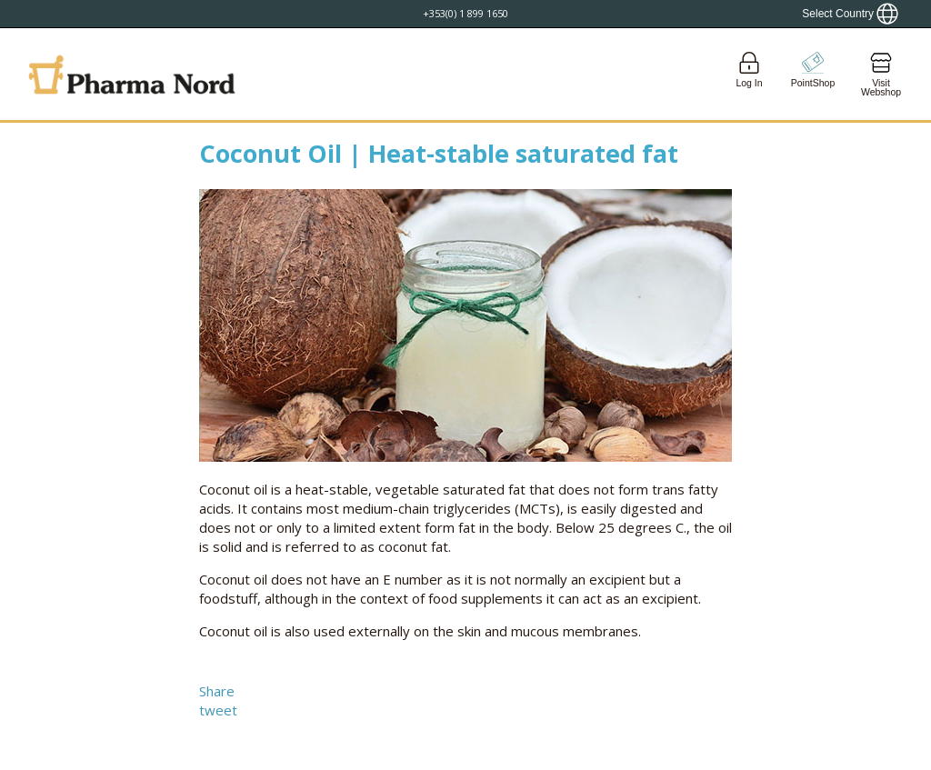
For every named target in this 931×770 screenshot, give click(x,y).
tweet (218, 710)
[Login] (749, 74)
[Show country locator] (850, 13)
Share (217, 691)
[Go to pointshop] (813, 74)
